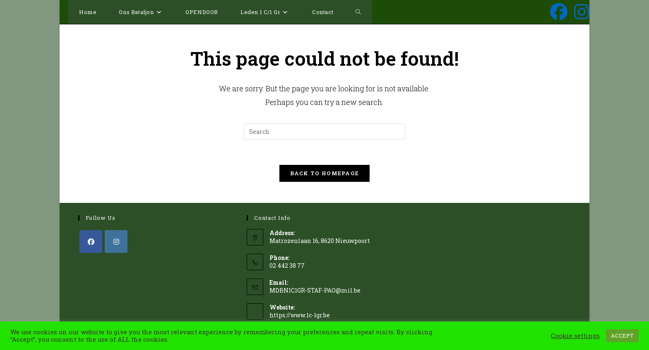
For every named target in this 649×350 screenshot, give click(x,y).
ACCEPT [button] (622, 335)
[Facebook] (90, 241)
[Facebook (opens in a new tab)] (559, 11)
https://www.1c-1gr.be (299, 315)
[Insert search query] (324, 131)
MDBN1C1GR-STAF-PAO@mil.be (315, 290)
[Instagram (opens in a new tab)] (582, 11)
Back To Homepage (324, 173)
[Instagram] (116, 241)
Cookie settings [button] (575, 336)
